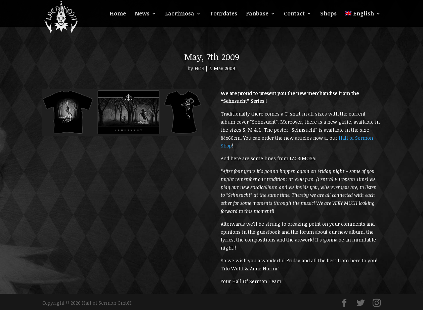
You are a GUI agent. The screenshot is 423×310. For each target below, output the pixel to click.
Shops (328, 14)
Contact (294, 14)
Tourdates (223, 14)
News (142, 14)
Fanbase (257, 14)
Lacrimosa (179, 14)
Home (118, 14)
